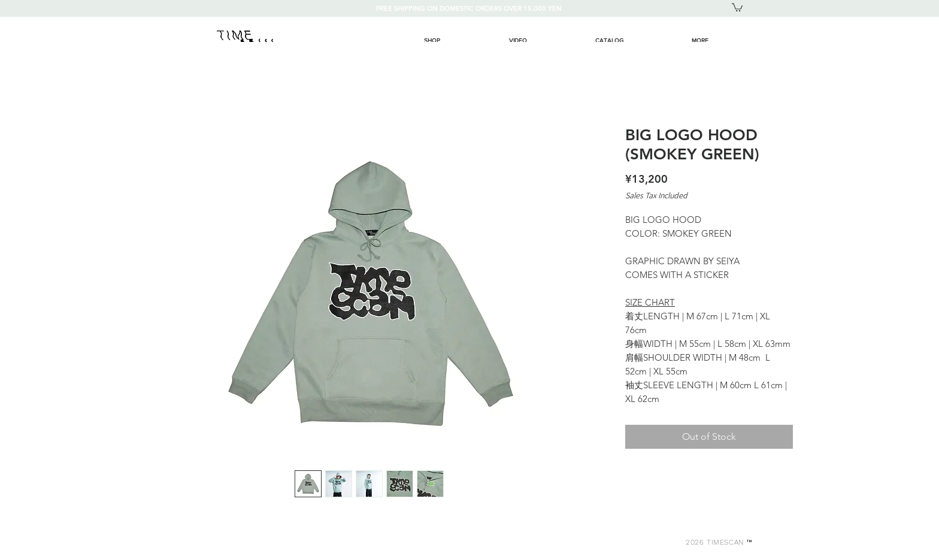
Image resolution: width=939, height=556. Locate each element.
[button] (737, 6)
